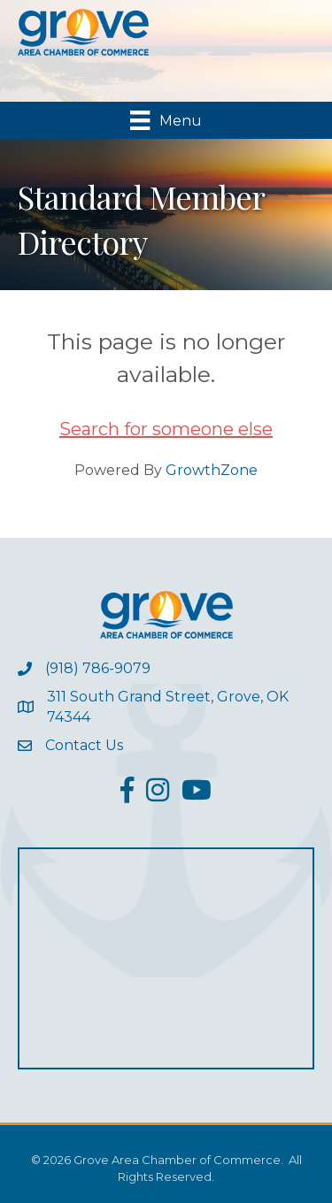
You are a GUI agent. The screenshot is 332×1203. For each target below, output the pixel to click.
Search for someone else (166, 429)
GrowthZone (212, 470)
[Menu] (165, 120)
